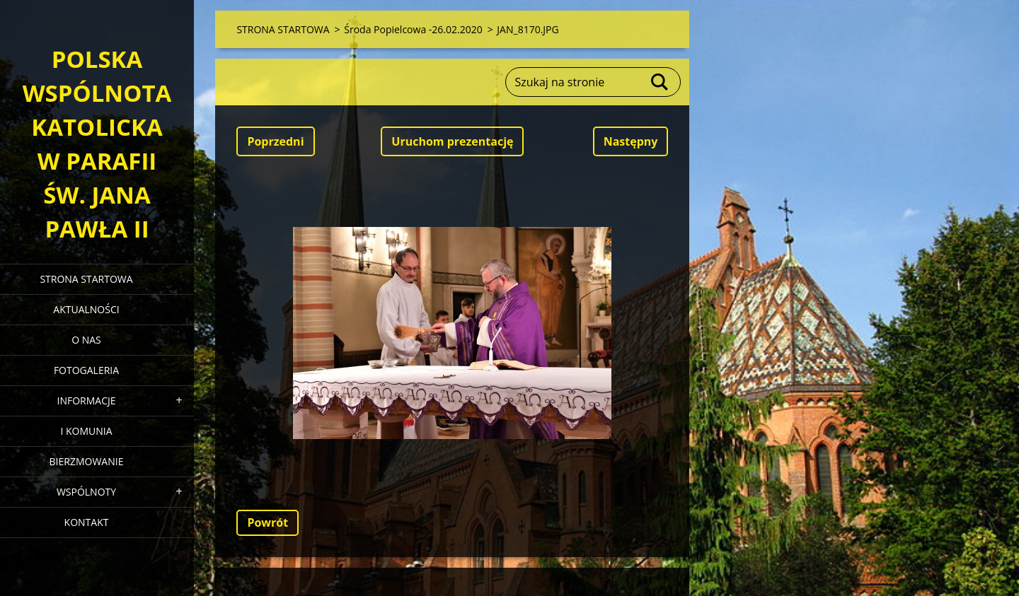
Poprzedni (275, 141)
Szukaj (660, 82)
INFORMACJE (86, 400)
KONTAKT (86, 522)
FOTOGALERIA (86, 370)
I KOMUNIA (86, 431)
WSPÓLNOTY (86, 491)
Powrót (267, 522)
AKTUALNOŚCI (86, 309)
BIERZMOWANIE (87, 461)
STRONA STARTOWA (86, 279)
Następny (631, 141)
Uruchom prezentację (452, 141)
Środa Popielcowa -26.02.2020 (413, 29)
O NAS (86, 339)
